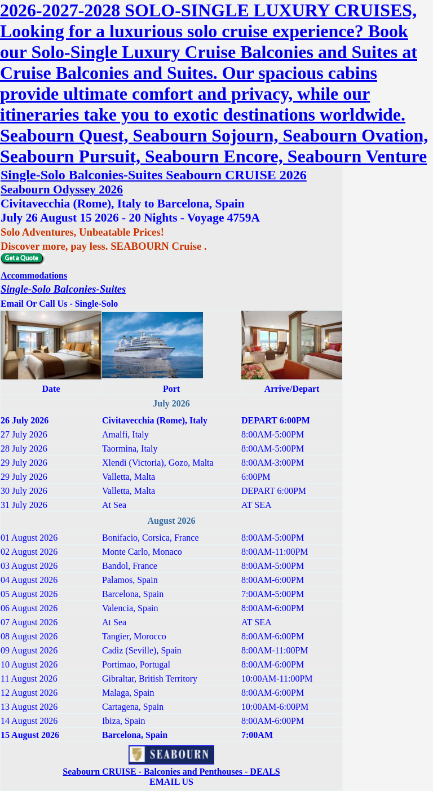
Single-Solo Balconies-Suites (63, 289)
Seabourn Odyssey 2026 (62, 189)
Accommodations (34, 275)
